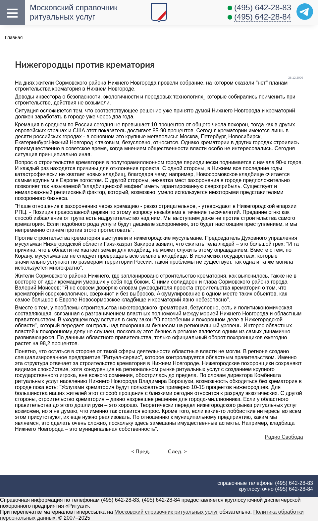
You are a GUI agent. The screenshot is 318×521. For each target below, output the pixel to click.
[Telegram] (304, 11)
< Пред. (140, 451)
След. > (177, 451)
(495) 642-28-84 (262, 16)
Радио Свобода (284, 437)
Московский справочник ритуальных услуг (74, 12)
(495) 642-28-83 (262, 7)
